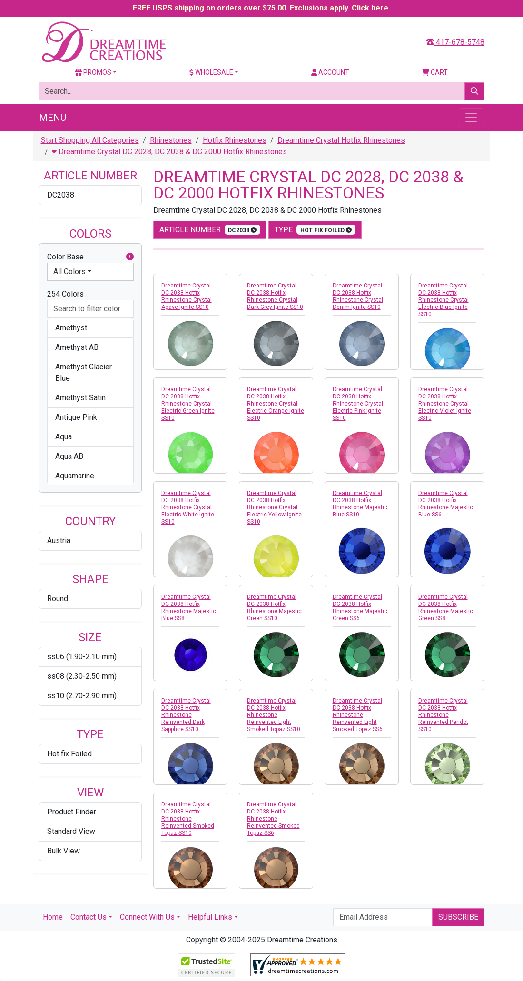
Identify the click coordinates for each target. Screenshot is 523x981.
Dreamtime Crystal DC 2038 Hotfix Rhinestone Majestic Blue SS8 (188, 608)
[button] (130, 257)
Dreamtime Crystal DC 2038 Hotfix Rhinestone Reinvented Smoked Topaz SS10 (187, 818)
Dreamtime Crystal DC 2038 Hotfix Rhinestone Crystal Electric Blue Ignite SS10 (443, 299)
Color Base (90, 257)
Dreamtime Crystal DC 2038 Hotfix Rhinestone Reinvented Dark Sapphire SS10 (186, 715)
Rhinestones (171, 140)
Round (57, 598)
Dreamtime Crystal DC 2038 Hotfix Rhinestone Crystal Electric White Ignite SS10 (187, 507)
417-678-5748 (455, 42)
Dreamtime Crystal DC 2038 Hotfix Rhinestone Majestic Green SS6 (360, 608)
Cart (435, 72)
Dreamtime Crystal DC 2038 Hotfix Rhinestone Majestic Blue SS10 (360, 504)
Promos (93, 72)
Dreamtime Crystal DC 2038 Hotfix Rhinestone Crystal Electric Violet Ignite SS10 (444, 403)
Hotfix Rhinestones (234, 140)
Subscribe (458, 917)
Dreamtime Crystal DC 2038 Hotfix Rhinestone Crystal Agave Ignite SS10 (186, 296)
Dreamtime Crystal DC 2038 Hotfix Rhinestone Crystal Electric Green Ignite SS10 (188, 403)
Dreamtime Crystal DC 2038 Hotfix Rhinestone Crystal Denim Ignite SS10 (358, 296)
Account (330, 72)
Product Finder (71, 811)
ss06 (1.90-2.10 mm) (82, 656)
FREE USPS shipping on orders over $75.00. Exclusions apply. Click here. (261, 7)
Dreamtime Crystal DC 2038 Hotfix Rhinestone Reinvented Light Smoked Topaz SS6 (358, 715)
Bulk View (63, 850)
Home (53, 917)
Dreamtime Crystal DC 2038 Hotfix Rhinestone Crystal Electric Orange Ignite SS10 (275, 403)
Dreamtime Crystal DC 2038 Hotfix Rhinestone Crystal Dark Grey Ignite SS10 (275, 296)
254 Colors (65, 293)
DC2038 (60, 194)
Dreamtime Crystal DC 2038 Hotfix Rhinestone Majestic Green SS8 (445, 608)
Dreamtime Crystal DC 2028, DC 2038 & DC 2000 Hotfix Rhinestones (169, 151)
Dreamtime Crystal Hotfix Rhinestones (341, 140)
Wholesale (211, 72)
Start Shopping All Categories (90, 140)
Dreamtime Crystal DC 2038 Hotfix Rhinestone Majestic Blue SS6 (445, 504)
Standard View (71, 831)
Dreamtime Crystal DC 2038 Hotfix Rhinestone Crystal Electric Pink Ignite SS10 (358, 403)
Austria (58, 540)
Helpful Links (210, 917)
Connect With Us (147, 917)
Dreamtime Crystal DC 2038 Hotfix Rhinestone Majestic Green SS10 (274, 608)
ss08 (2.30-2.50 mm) (82, 676)
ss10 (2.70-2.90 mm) (82, 695)
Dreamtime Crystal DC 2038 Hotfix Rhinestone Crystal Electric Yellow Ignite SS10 (274, 507)
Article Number (210, 230)
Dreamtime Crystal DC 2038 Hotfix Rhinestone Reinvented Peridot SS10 (443, 715)
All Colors (69, 271)
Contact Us (88, 917)
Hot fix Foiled (69, 753)
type (315, 230)
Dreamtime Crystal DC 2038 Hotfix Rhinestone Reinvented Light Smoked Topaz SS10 (273, 715)
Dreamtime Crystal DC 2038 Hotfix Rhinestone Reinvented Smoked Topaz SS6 (273, 818)
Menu (52, 117)
